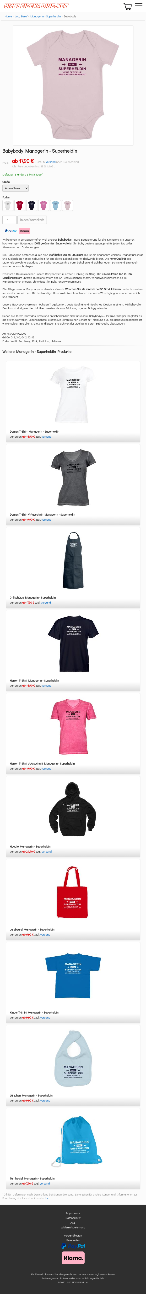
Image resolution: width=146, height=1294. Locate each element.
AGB (73, 1222)
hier (47, 1198)
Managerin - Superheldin (45, 16)
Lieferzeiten (73, 1240)
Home (8, 16)
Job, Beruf (21, 16)
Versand (51, 162)
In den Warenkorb (32, 220)
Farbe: (6, 197)
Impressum (73, 1213)
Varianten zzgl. (26, 436)
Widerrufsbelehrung (73, 1227)
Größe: (6, 182)
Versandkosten (73, 1235)
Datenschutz (73, 1218)
